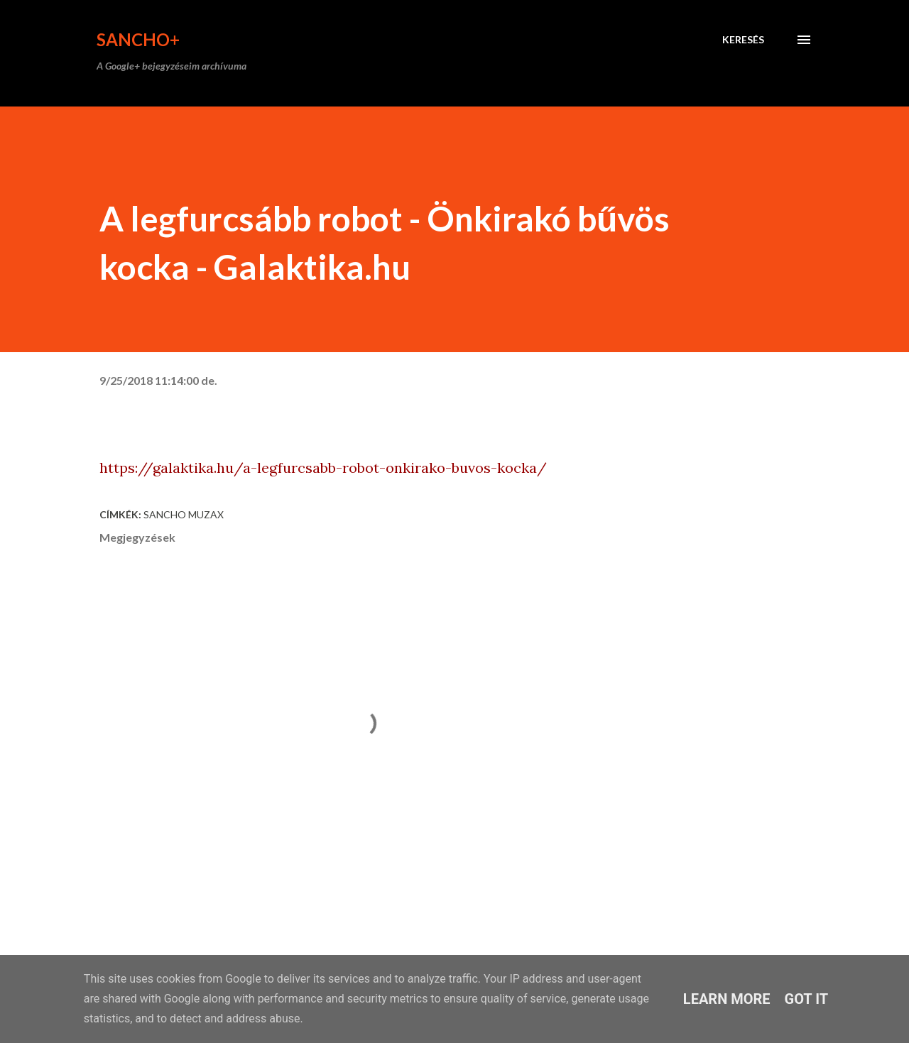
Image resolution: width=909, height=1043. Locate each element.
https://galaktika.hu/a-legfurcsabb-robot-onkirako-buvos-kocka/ (323, 467)
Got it (807, 998)
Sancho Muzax (183, 514)
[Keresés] (743, 39)
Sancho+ (138, 39)
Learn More (727, 998)
